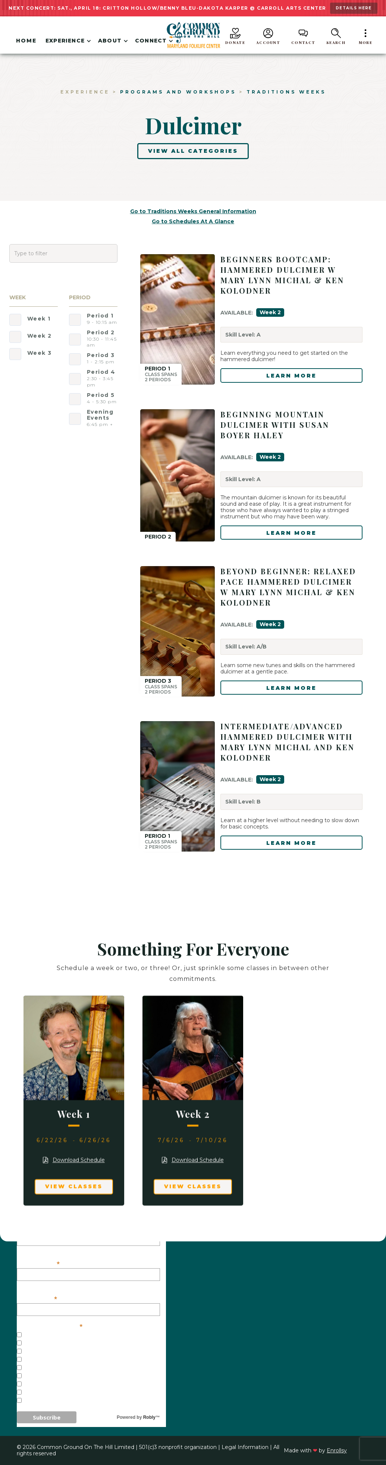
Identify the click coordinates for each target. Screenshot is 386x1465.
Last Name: (37, 1298)
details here (354, 8)
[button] (67, 42)
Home (26, 40)
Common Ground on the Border (76, 1393)
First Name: (38, 1263)
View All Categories (193, 151)
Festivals (38, 1368)
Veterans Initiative (55, 1401)
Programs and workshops (178, 92)
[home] (193, 35)
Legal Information (245, 1447)
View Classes (74, 1188)
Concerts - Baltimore (59, 1352)
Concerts (38, 1343)
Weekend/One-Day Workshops (72, 1384)
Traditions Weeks (286, 92)
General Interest (52, 1335)
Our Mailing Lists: (49, 1326)
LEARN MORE (291, 375)
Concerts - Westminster (64, 1360)
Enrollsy (337, 1450)
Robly (149, 1417)
